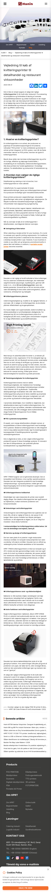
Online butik (30, 802)
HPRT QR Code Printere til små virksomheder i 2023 (27, 709)
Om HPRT (9, 45)
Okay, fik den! (25, 888)
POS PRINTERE (12, 772)
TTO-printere (31, 779)
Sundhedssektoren (33, 829)
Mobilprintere (11, 775)
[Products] (5, 4)
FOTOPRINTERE (32, 785)
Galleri (32, 45)
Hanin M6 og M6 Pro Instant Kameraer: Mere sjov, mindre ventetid (27, 727)
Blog (30, 48)
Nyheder (22, 48)
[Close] (48, 869)
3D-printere (30, 782)
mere (45, 719)
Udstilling (41, 45)
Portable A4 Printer (14, 789)
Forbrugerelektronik (34, 775)
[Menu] (46, 4)
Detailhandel (31, 826)
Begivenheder (21, 45)
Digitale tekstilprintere (15, 782)
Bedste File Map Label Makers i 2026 (17, 742)
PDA (8, 785)
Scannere (10, 779)
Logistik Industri (12, 829)
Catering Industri (13, 826)
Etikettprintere (31, 772)
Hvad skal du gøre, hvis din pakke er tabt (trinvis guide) (23, 748)
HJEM (3, 53)
